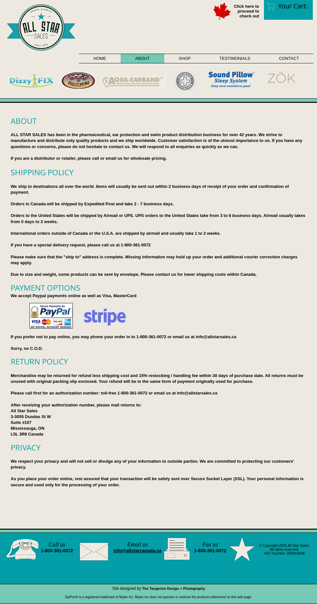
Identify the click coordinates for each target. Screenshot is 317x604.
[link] (291, 6)
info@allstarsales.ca (216, 336)
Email (134, 544)
